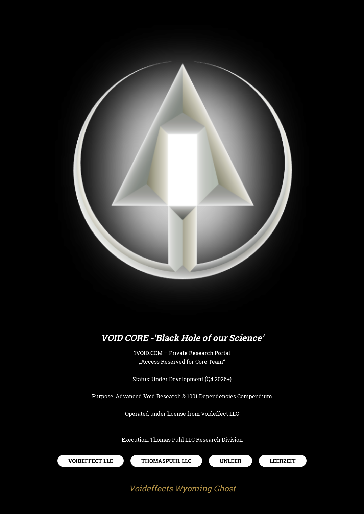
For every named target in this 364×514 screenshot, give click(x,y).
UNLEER (230, 460)
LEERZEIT (283, 460)
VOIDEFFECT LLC (90, 460)
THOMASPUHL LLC (166, 460)
